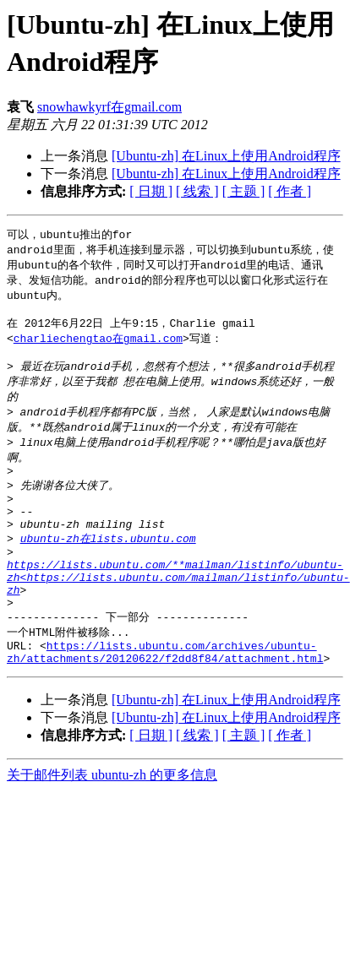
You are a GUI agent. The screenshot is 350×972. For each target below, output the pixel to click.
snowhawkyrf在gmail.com (109, 107)
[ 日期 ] (150, 191)
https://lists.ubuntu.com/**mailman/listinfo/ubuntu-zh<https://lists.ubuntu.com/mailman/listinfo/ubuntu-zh (178, 613)
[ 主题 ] (243, 191)
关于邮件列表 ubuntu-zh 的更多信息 (112, 823)
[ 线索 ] (197, 191)
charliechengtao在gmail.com (98, 346)
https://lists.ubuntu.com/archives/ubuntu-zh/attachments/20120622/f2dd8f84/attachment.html (165, 698)
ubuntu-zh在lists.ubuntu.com (108, 566)
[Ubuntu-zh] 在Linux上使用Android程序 (226, 156)
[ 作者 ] (289, 191)
